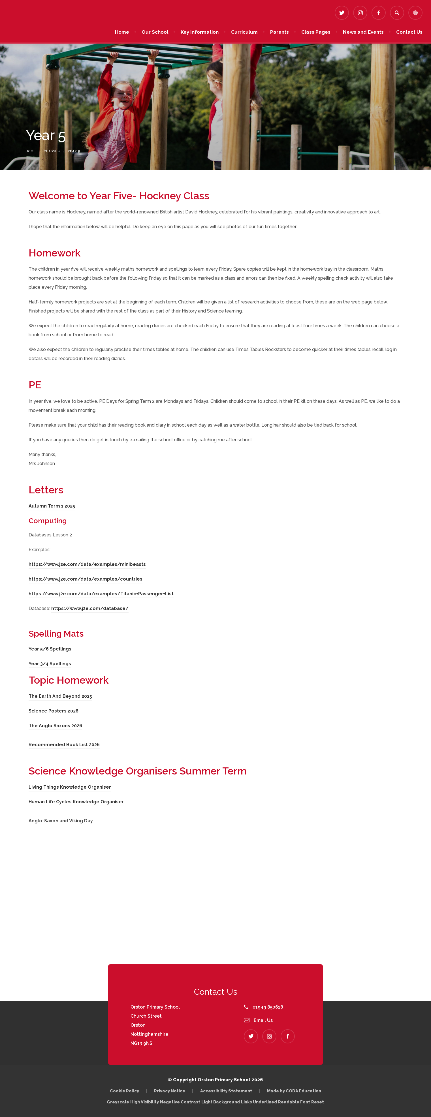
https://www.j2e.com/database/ (90, 608)
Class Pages (315, 32)
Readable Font (294, 1101)
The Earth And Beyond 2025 (60, 696)
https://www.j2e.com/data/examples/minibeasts (87, 564)
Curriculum (244, 32)
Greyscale (118, 1101)
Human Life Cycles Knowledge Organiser (76, 801)
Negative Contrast (180, 1101)
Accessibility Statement (226, 1090)
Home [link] (31, 151)
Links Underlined (259, 1101)
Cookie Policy (124, 1090)
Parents (279, 32)
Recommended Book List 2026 (64, 744)
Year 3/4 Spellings (50, 663)
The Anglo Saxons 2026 (55, 725)
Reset (317, 1101)
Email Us (258, 1020)
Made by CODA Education (294, 1090)
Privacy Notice (169, 1090)
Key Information (200, 32)
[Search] (397, 13)
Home (122, 32)
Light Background (220, 1101)
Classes (52, 151)
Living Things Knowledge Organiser (70, 787)
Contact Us (409, 32)
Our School (155, 32)
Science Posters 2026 (53, 711)
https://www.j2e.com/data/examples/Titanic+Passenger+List (101, 593)
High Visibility (144, 1101)
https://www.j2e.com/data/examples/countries (85, 579)
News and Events (363, 32)
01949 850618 (263, 1007)
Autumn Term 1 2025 (52, 506)
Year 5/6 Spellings (50, 649)
